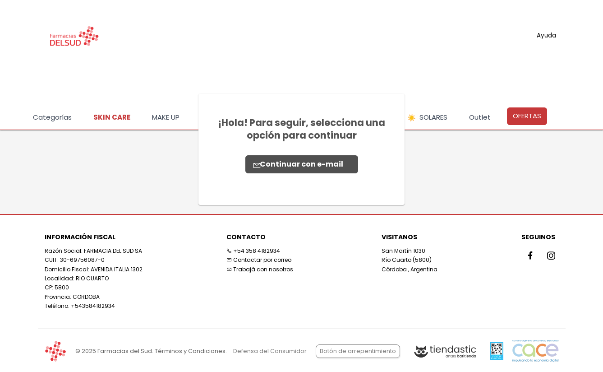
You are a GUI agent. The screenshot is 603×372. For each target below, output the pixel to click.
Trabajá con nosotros (259, 269)
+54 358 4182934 (253, 251)
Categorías (52, 117)
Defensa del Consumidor (270, 351)
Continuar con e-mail (298, 164)
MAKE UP (166, 117)
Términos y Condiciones (190, 351)
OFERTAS (527, 116)
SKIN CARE (111, 117)
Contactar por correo (258, 260)
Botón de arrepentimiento (358, 351)
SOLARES (427, 117)
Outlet (480, 117)
